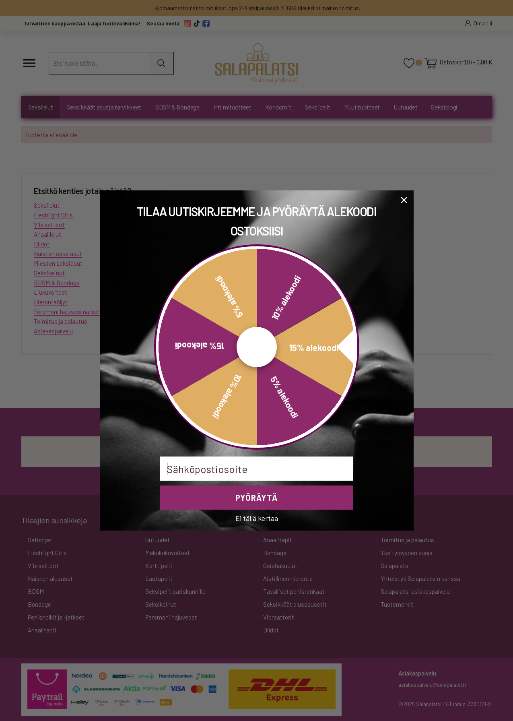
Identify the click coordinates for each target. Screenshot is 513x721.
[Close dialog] (404, 200)
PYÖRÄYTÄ (256, 497)
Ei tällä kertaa (256, 517)
